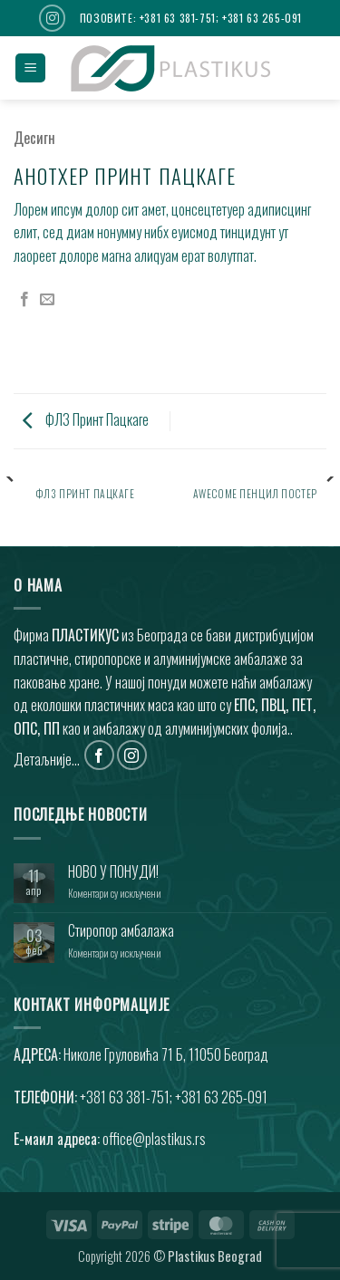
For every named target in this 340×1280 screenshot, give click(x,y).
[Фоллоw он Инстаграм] (52, 18)
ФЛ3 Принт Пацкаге (86, 419)
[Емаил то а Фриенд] (47, 300)
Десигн (34, 138)
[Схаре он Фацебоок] (24, 300)
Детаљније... (47, 759)
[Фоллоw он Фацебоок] (99, 755)
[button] (30, 68)
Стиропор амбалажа (121, 930)
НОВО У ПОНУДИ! (113, 872)
